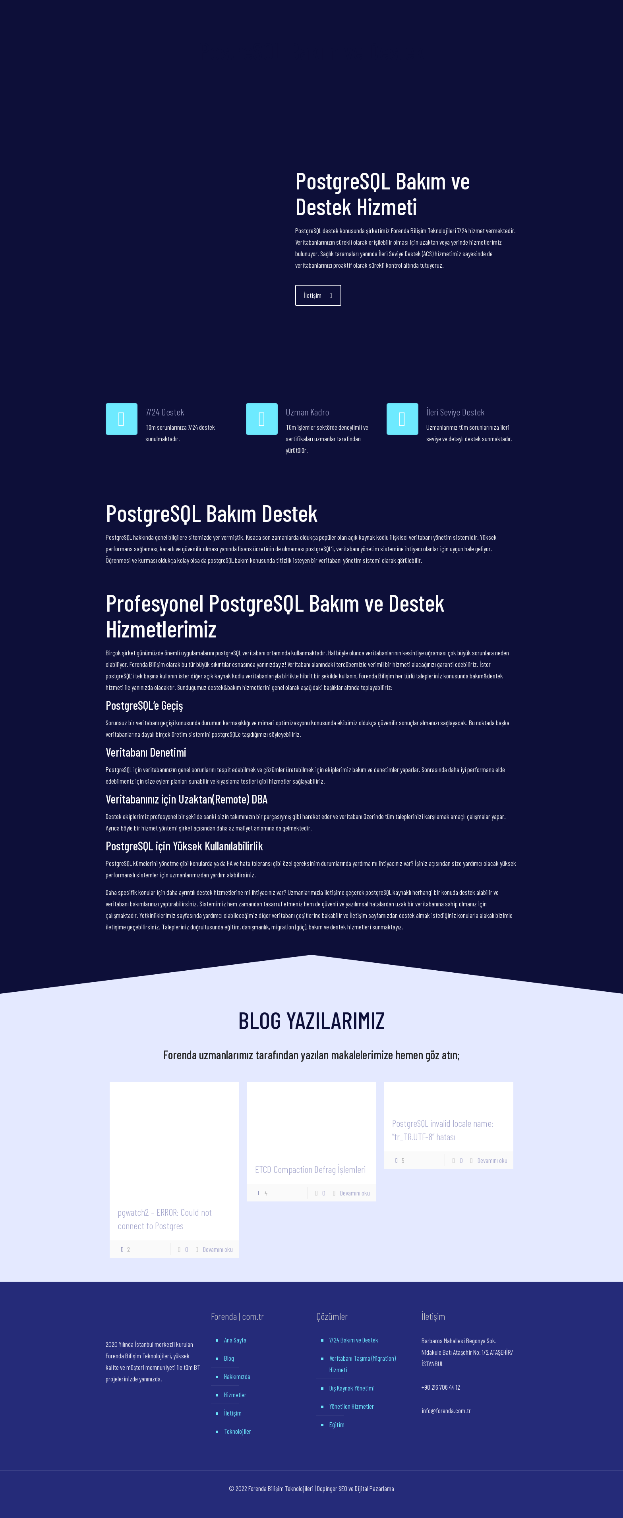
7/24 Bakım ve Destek (353, 1340)
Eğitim (336, 1424)
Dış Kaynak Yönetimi (352, 1388)
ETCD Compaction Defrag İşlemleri (310, 1169)
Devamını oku (218, 1249)
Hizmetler (235, 1394)
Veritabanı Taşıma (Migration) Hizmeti (362, 1363)
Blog (229, 1358)
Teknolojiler (237, 1431)
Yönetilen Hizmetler (351, 1406)
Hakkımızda (237, 1376)
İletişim (233, 1413)
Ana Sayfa (235, 1340)
